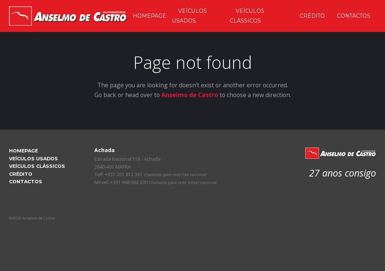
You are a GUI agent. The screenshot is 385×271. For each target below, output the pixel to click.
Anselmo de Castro (189, 95)
